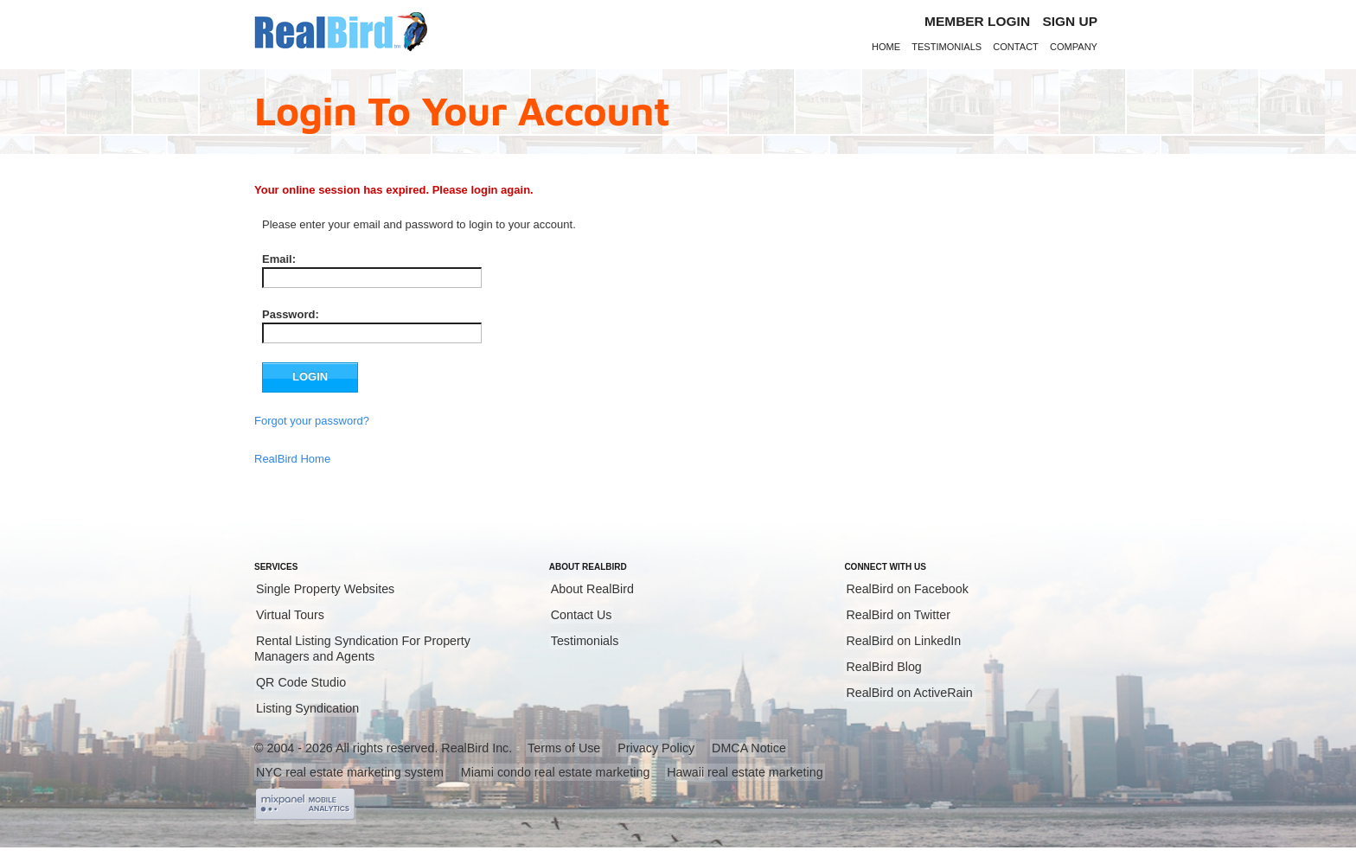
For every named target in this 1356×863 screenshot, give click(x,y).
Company (1073, 47)
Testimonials (946, 47)
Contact (1016, 47)
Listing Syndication (307, 708)
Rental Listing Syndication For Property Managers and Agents (362, 648)
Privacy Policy (655, 748)
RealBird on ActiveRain (909, 693)
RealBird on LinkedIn (903, 641)
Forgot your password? (311, 420)
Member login (977, 21)
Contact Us (581, 615)
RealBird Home (292, 458)
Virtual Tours (290, 615)
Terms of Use (564, 748)
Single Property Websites (325, 589)
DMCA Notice (749, 748)
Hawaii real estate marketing (744, 772)
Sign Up (1069, 21)
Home (886, 47)
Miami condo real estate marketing (555, 772)
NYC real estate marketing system (350, 772)
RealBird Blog (883, 667)
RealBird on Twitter (898, 615)
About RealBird (592, 589)
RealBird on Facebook (907, 589)
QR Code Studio (301, 682)
